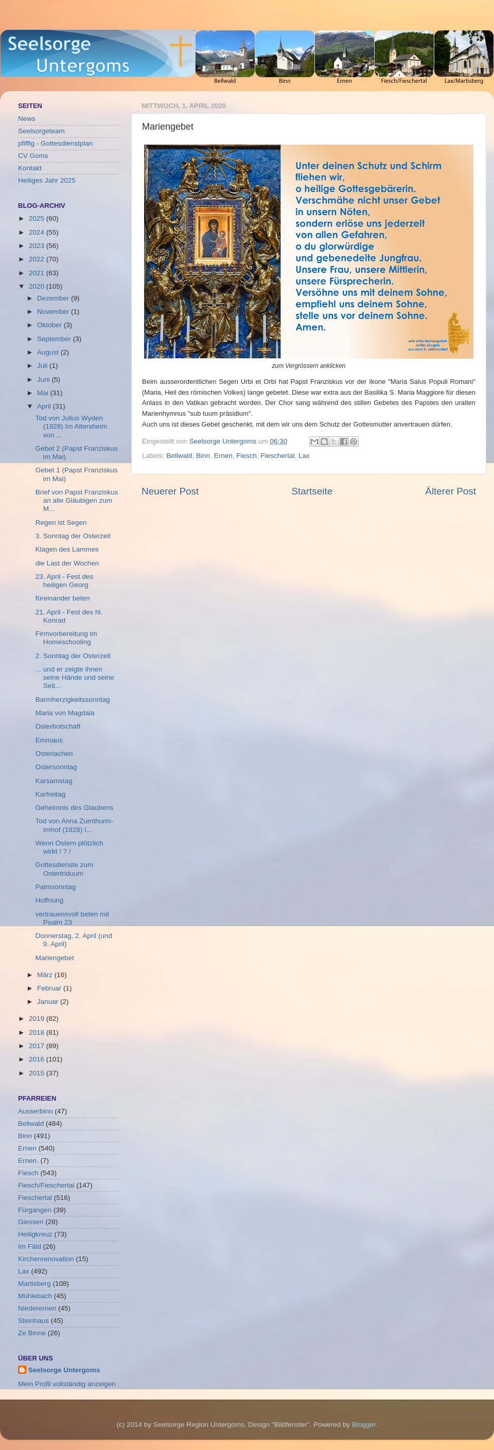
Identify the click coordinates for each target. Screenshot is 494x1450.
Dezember (54, 298)
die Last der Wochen (67, 563)
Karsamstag (54, 781)
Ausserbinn (35, 1111)
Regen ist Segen (61, 522)
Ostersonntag (56, 767)
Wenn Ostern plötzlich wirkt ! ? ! (69, 847)
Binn (203, 455)
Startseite (311, 491)
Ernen (223, 455)
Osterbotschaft (58, 726)
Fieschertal (277, 455)
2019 (37, 1018)
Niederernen (37, 1308)
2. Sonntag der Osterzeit (73, 656)
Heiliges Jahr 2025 (47, 180)
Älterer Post (450, 491)
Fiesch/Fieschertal (46, 1185)
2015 (37, 1073)
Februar (50, 988)
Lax (304, 455)
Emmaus (49, 740)
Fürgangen (34, 1210)
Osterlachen (54, 753)
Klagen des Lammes (67, 549)
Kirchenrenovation (46, 1259)
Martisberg (34, 1283)
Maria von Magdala (65, 713)
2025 (37, 218)
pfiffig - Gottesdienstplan (55, 143)
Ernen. (28, 1160)
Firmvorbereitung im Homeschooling (66, 638)
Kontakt (30, 168)
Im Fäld (29, 1246)
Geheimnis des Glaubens (75, 807)
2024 (37, 232)
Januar (48, 1001)
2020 (37, 286)
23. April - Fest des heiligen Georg (65, 581)
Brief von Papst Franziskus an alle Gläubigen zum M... (77, 500)
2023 (37, 246)
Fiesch (246, 455)
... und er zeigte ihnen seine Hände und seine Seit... (75, 677)
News (27, 118)
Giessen (31, 1222)
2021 (37, 273)
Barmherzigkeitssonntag (73, 699)
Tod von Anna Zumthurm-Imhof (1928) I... (75, 825)
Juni (44, 379)
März (46, 975)
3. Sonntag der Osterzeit (73, 536)
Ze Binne (32, 1333)
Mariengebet (55, 958)
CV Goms (33, 156)
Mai (43, 393)
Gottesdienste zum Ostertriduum (65, 869)
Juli (43, 365)
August (49, 352)
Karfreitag (51, 794)
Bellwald (179, 455)
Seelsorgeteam (41, 131)
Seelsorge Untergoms (64, 1370)
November (54, 311)
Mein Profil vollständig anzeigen (67, 1384)
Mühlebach (35, 1296)
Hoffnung (50, 900)
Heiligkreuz (35, 1234)
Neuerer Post (170, 491)
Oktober (50, 325)
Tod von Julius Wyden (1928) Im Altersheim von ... (72, 426)
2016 (37, 1059)
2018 (37, 1032)
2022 (37, 259)
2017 (37, 1046)
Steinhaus (33, 1320)
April (45, 406)
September (55, 339)
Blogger (364, 1424)
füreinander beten (63, 598)
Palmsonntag (56, 887)
